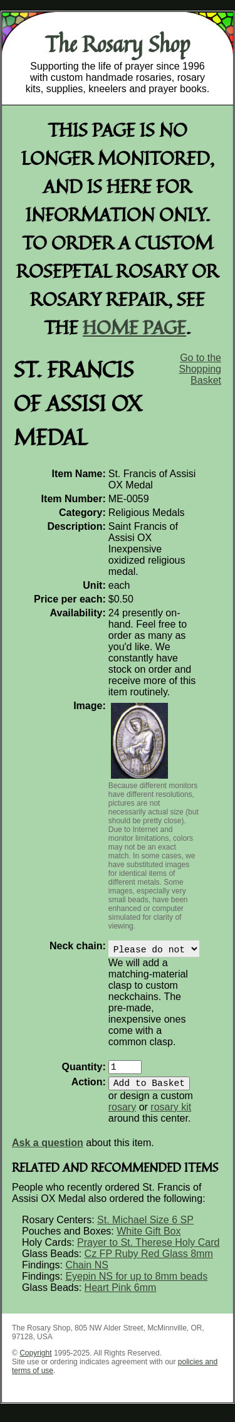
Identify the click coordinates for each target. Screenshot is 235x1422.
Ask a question (47, 1150)
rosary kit (170, 1114)
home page (134, 327)
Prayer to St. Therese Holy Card (148, 1250)
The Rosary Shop (117, 44)
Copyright (35, 1360)
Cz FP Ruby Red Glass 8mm (149, 1261)
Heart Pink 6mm (121, 1295)
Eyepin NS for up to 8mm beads (136, 1283)
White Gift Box (148, 1238)
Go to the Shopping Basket (200, 369)
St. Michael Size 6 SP (145, 1227)
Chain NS (86, 1272)
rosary (122, 1114)
